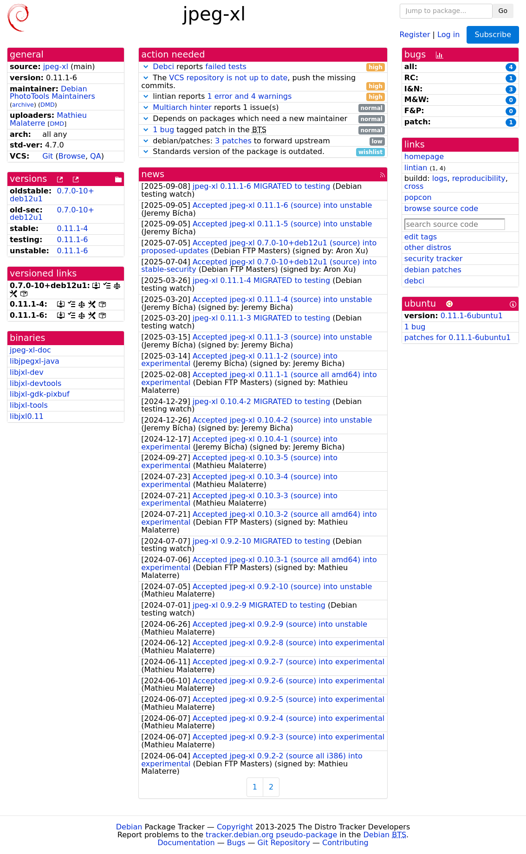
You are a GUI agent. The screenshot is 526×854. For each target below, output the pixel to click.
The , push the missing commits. (263, 82)
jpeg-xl (55, 66)
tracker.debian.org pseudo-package (271, 834)
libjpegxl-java (34, 361)
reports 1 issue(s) (263, 108)
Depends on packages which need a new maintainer (263, 119)
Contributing (345, 842)
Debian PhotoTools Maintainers (52, 92)
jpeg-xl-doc (30, 350)
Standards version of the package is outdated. (263, 152)
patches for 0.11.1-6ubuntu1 (457, 337)
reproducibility (479, 178)
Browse (71, 156)
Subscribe (492, 34)
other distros (427, 247)
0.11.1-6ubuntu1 (472, 315)
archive (23, 104)
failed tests (225, 66)
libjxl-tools (29, 405)
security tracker (433, 258)
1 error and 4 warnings (249, 96)
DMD (47, 104)
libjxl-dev (27, 372)
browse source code (441, 208)
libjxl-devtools (35, 383)
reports (263, 67)
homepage (424, 156)
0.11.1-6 (72, 239)
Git (47, 156)
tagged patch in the (263, 130)
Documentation (185, 842)
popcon (418, 197)
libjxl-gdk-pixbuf (40, 394)
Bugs (236, 842)
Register (415, 34)
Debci (163, 66)
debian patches (432, 269)
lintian (416, 167)
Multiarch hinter (182, 107)
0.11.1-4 (72, 228)
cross (413, 186)
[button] (145, 66)
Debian (129, 826)
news (152, 174)
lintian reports (263, 97)
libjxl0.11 (27, 416)
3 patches (233, 140)
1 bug (163, 129)
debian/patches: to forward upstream (263, 141)
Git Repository (284, 842)
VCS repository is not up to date (228, 77)
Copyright (235, 826)
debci (414, 280)
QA (95, 156)
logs (440, 178)
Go (503, 10)
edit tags (420, 236)
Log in (448, 34)
